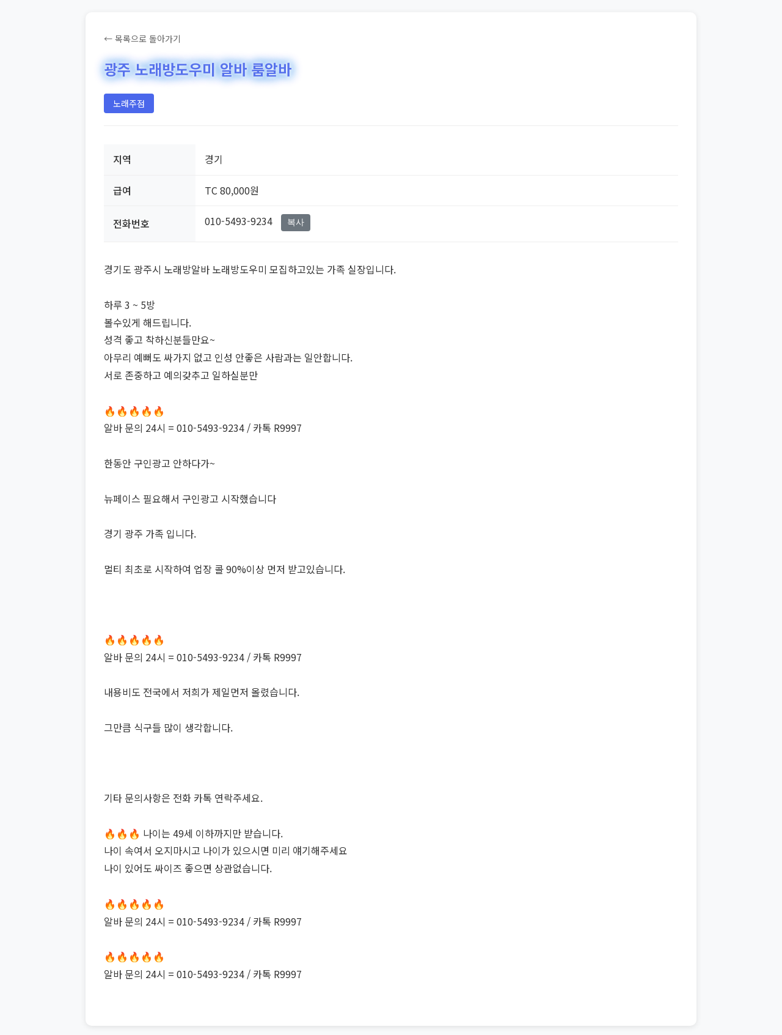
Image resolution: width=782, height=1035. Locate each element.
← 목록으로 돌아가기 (142, 38)
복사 (295, 222)
